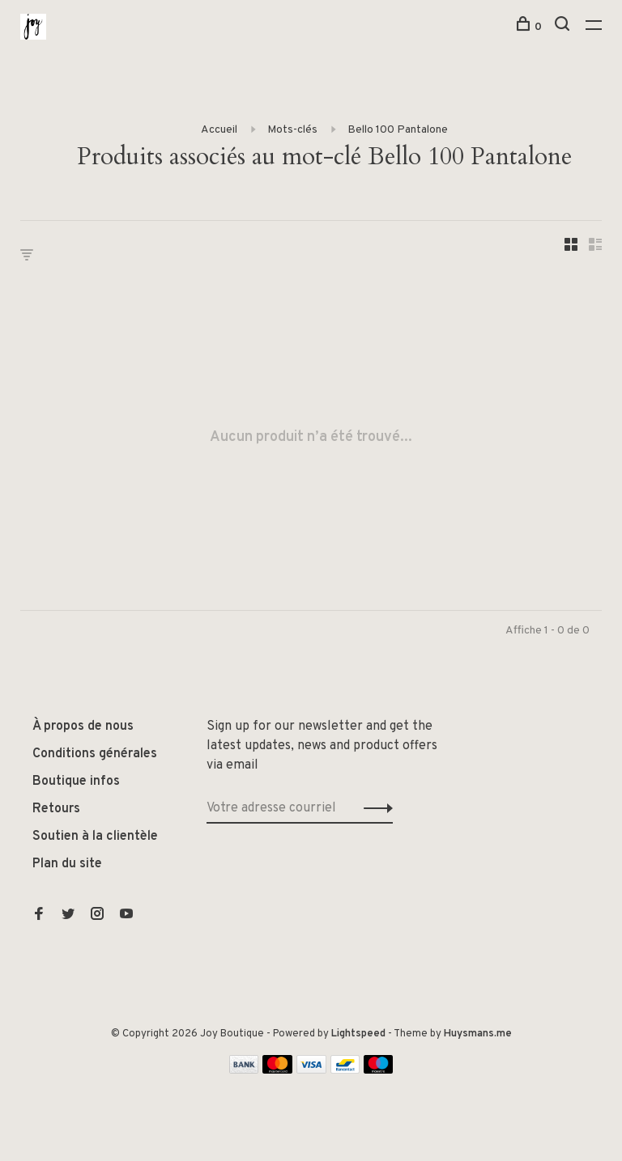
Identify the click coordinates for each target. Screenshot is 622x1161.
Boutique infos (76, 781)
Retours (56, 809)
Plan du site (67, 864)
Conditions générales (94, 754)
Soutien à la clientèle (95, 836)
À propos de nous (83, 726)
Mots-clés (292, 130)
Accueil (219, 130)
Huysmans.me (478, 1034)
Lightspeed (358, 1034)
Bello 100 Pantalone (397, 130)
